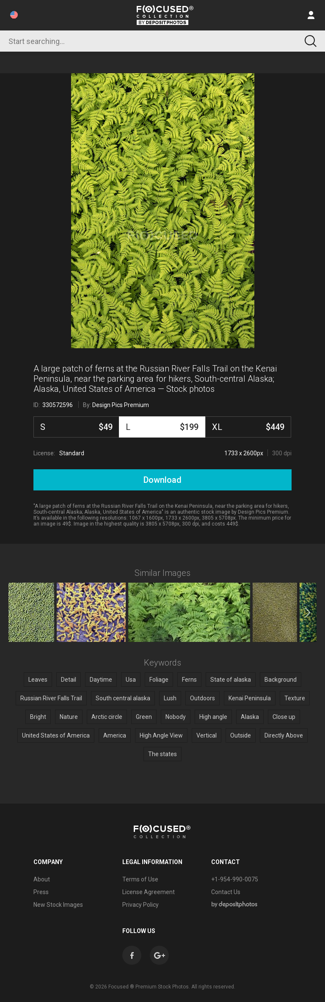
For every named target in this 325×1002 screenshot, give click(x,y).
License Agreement (148, 892)
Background (280, 679)
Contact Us (225, 892)
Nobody (175, 716)
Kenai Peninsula (250, 698)
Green (144, 716)
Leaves (37, 679)
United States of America (56, 735)
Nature (69, 716)
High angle (213, 716)
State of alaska (230, 679)
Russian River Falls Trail (51, 698)
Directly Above (283, 735)
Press (41, 892)
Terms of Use (140, 879)
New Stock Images (58, 904)
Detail (68, 679)
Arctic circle (106, 716)
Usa (131, 679)
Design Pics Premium (120, 405)
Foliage (158, 679)
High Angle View (161, 735)
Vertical (206, 735)
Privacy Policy (140, 904)
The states (162, 754)
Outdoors (202, 698)
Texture (294, 698)
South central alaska (123, 698)
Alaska (250, 716)
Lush (170, 698)
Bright (38, 716)
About (41, 879)
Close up (284, 716)
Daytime (101, 679)
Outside (240, 735)
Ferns (189, 679)
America (114, 735)
